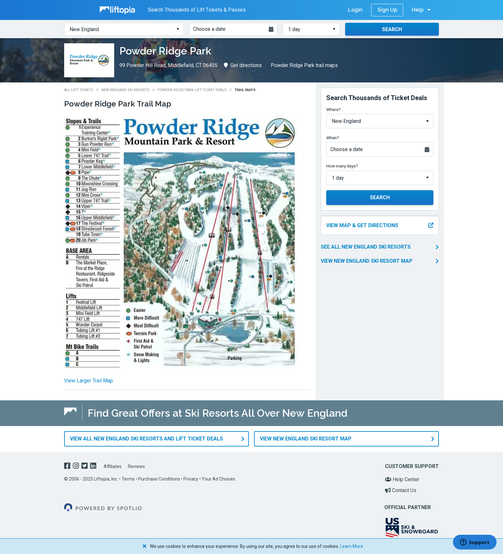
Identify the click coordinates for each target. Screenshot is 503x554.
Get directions (243, 65)
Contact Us (400, 490)
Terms (128, 479)
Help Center (402, 479)
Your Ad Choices (218, 479)
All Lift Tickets (78, 90)
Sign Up (387, 10)
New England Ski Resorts (125, 90)
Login (355, 10)
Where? (333, 109)
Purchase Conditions (159, 479)
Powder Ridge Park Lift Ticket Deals (192, 90)
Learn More (351, 546)
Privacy (190, 479)
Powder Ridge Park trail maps (304, 65)
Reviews (136, 466)
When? (332, 137)
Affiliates (113, 466)
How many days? (342, 165)
